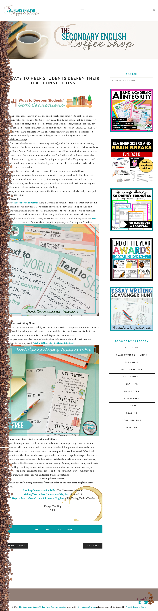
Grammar (132, 384)
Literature (131, 398)
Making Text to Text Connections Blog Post (46, 494)
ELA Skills (131, 362)
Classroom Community (131, 355)
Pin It (70, 529)
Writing (131, 427)
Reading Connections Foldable (39, 490)
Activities (132, 348)
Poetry (132, 406)
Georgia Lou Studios (87, 607)
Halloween (131, 391)
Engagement (131, 377)
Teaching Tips (131, 420)
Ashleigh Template (59, 607)
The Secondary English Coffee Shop (34, 607)
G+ (59, 529)
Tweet (36, 529)
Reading (131, 413)
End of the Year (132, 369)
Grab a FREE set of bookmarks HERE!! (53, 342)
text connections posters (25, 202)
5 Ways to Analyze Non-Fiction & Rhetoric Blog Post (37, 498)
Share (49, 529)
